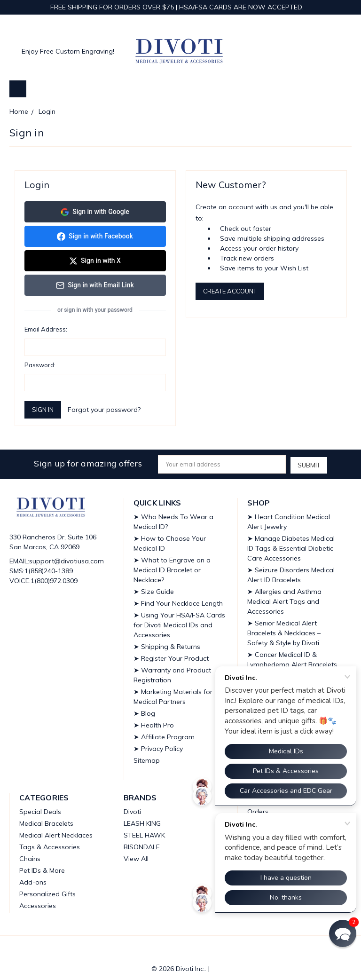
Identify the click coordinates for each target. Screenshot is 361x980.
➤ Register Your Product (171, 655)
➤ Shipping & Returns (166, 644)
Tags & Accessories (49, 844)
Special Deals (40, 809)
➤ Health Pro (153, 722)
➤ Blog (144, 710)
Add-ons (33, 879)
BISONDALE (142, 844)
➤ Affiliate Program (164, 734)
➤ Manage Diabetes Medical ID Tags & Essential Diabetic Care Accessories (291, 545)
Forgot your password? (104, 407)
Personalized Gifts (47, 891)
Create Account (230, 291)
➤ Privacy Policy (158, 746)
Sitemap (146, 757)
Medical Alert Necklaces (56, 832)
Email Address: (45, 327)
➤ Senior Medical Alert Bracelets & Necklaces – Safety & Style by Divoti (284, 630)
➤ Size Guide (153, 589)
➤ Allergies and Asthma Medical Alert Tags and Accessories (284, 599)
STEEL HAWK (144, 832)
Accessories (37, 903)
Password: (39, 363)
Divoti (132, 809)
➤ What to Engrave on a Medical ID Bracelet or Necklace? (172, 567)
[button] (342, 933)
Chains (29, 856)
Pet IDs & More (42, 867)
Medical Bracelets (46, 820)
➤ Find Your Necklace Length (178, 600)
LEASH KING (142, 820)
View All (136, 856)
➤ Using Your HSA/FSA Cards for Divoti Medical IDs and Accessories (179, 622)
